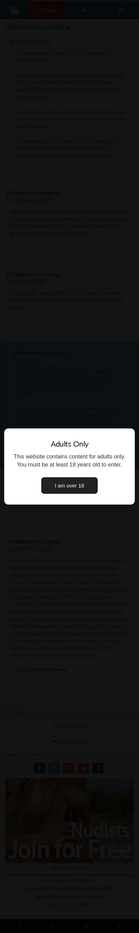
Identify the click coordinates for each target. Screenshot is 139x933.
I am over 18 (69, 485)
